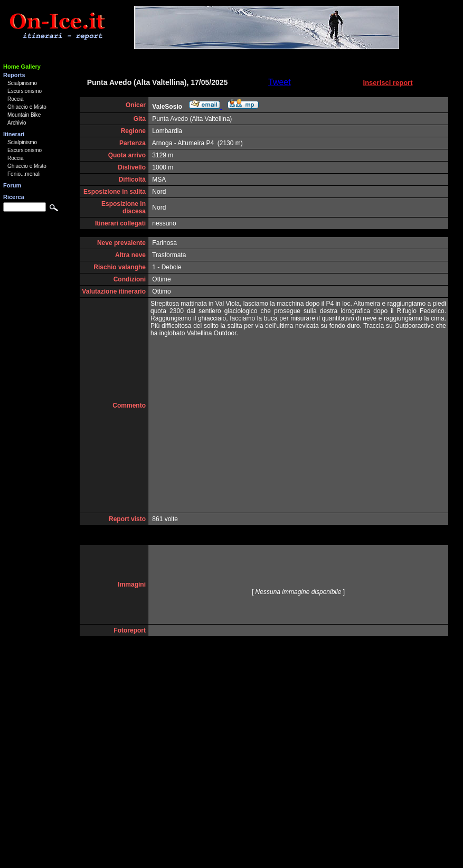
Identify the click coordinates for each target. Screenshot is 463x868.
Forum (12, 185)
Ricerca (13, 197)
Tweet (279, 82)
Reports (14, 75)
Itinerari (13, 134)
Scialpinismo (22, 83)
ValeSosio (167, 106)
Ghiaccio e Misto (26, 107)
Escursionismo (24, 91)
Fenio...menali (24, 174)
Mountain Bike (24, 115)
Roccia (15, 99)
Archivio (16, 123)
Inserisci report (388, 83)
